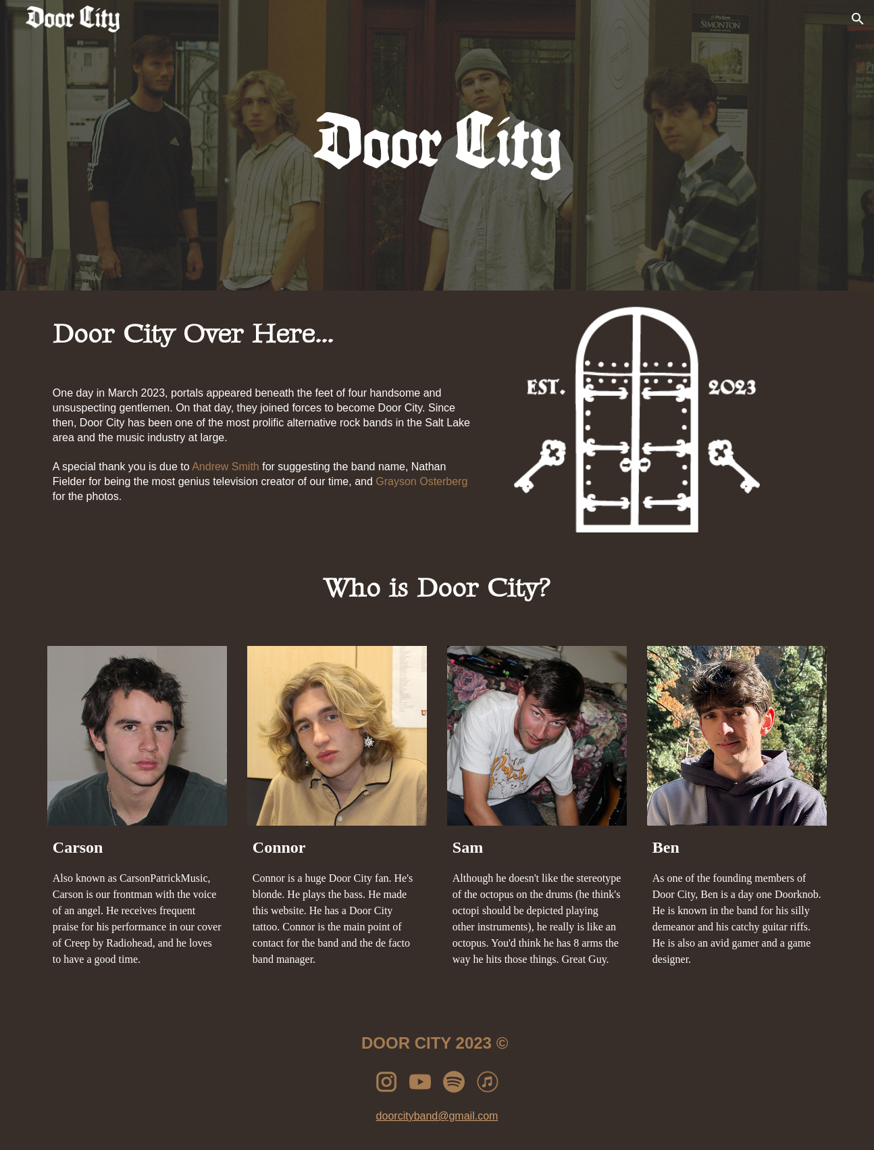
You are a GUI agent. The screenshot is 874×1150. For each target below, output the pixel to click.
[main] (270, 335)
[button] (858, 19)
